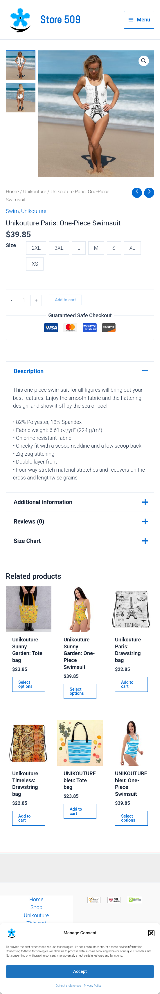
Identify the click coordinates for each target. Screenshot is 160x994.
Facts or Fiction (36, 931)
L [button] (78, 248)
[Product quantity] (24, 300)
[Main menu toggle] (139, 20)
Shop (36, 907)
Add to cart (65, 299)
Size (11, 245)
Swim (12, 211)
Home (12, 191)
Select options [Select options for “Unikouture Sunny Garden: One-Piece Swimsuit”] (77, 691)
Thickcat (36, 923)
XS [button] (35, 264)
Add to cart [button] (127, 684)
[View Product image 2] (20, 97)
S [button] (114, 248)
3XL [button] (59, 248)
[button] (151, 950)
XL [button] (132, 248)
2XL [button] (36, 248)
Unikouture (34, 191)
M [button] (96, 248)
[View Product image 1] (20, 65)
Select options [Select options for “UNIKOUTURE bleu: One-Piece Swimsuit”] (128, 818)
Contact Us (36, 939)
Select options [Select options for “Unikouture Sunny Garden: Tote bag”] (25, 684)
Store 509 (60, 19)
